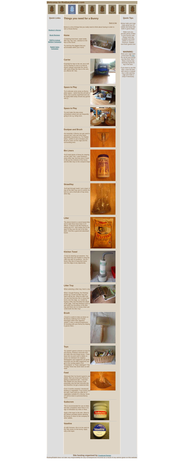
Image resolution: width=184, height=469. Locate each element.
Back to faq (113, 23)
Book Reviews (55, 35)
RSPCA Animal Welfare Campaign (54, 41)
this (133, 56)
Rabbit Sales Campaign (54, 48)
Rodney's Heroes (55, 30)
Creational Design (104, 455)
